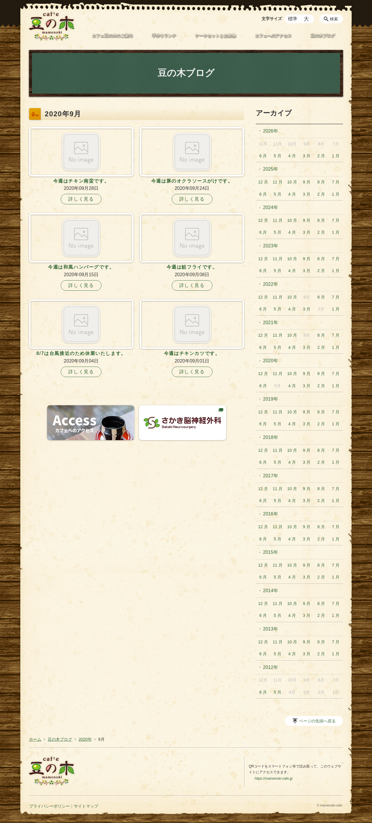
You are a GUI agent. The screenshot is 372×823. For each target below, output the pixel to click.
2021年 (270, 322)
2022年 (270, 284)
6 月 (263, 155)
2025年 (270, 169)
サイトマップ (86, 806)
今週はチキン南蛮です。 (81, 180)
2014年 (270, 590)
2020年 (270, 360)
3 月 (306, 155)
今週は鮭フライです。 (192, 267)
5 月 (277, 155)
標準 (292, 18)
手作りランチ (164, 35)
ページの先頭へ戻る (317, 721)
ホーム (35, 739)
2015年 (270, 552)
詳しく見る (81, 199)
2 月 (321, 155)
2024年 (270, 207)
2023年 (270, 245)
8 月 (321, 182)
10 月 (292, 182)
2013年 (270, 628)
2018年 (270, 437)
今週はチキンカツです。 (192, 353)
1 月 (335, 155)
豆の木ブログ (323, 35)
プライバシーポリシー (49, 806)
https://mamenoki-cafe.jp (274, 778)
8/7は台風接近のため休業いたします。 (81, 353)
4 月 (292, 155)
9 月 (306, 182)
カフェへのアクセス (273, 35)
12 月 (263, 182)
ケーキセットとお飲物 (215, 35)
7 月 (335, 182)
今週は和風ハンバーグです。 (81, 267)
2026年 (270, 130)
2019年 (270, 399)
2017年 (270, 475)
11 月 (277, 182)
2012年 (270, 667)
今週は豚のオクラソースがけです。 (192, 180)
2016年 (270, 513)
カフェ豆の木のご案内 (112, 35)
